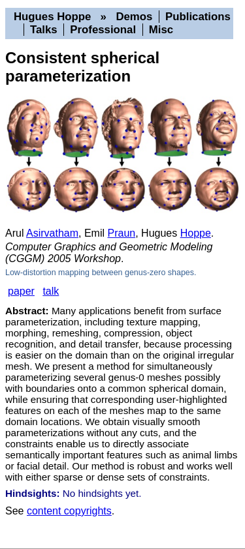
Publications (198, 16)
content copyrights (69, 510)
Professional (103, 29)
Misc (161, 29)
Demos (134, 16)
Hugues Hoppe (52, 16)
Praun (122, 233)
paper (21, 291)
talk (50, 291)
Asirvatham (52, 233)
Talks (43, 29)
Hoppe (195, 233)
